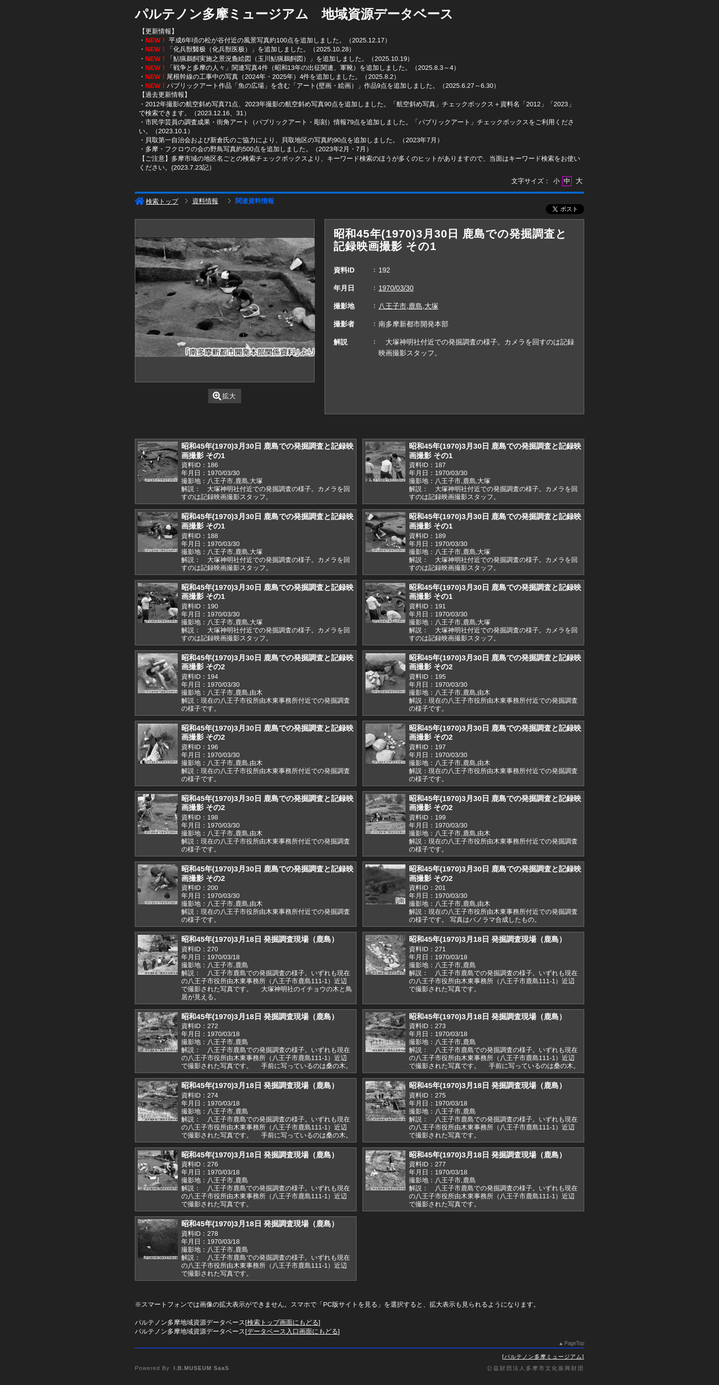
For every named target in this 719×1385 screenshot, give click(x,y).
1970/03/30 (395, 288)
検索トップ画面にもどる (283, 1322)
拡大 (224, 396)
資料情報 (205, 201)
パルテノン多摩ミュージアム (543, 1357)
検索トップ (156, 201)
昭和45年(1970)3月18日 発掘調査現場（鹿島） (260, 939)
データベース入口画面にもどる (292, 1331)
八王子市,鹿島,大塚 (408, 306)
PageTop (574, 1343)
